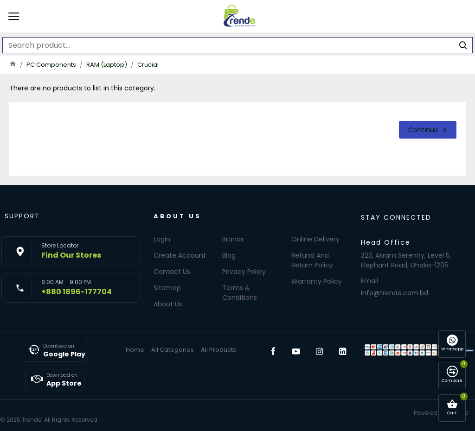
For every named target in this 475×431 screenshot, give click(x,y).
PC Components (51, 64)
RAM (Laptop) (106, 64)
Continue (423, 129)
